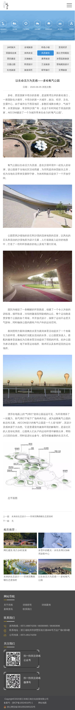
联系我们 (27, 609)
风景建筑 (45, 53)
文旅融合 (28, 58)
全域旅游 (28, 47)
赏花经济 (63, 47)
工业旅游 (45, 64)
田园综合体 (11, 53)
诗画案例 (46, 605)
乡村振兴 (11, 47)
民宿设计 (28, 64)
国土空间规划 (63, 53)
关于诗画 (8, 605)
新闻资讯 (8, 609)
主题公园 (11, 64)
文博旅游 (63, 70)
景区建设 (11, 58)
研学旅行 (45, 70)
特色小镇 (45, 47)
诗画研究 (27, 605)
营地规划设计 (63, 64)
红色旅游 (11, 70)
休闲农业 (28, 53)
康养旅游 (45, 58)
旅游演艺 (28, 70)
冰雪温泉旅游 (63, 58)
